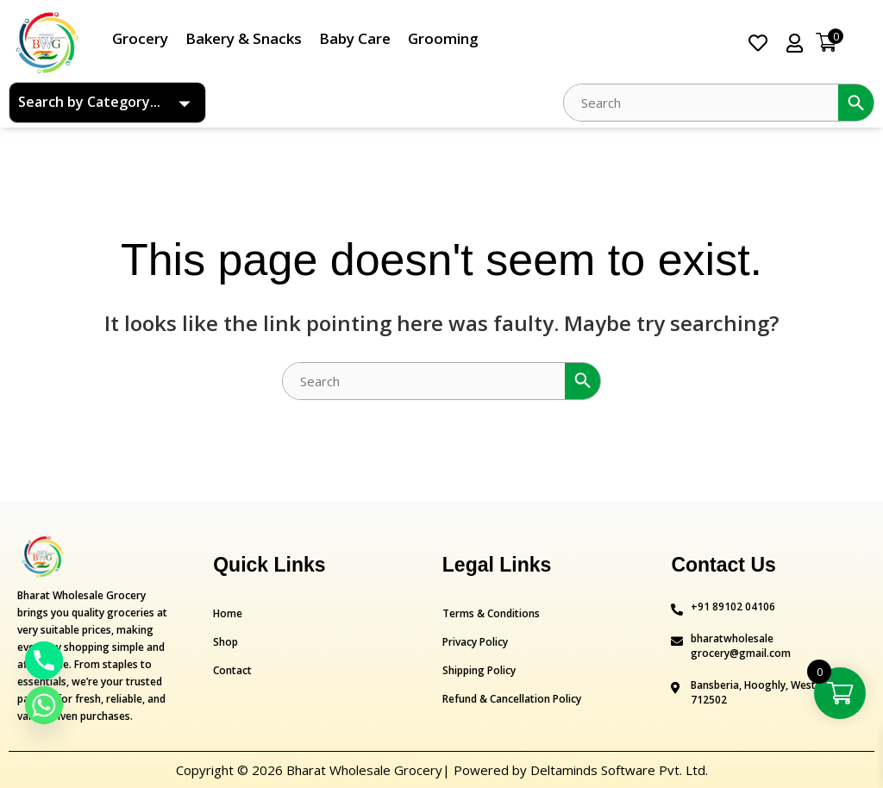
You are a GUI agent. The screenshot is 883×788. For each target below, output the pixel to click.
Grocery (140, 38)
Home (227, 613)
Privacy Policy (475, 642)
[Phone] (44, 660)
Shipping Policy (479, 670)
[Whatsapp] (44, 705)
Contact (232, 670)
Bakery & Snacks (243, 38)
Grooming (443, 38)
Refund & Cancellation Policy (511, 698)
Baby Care (355, 38)
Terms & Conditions (491, 613)
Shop (225, 642)
